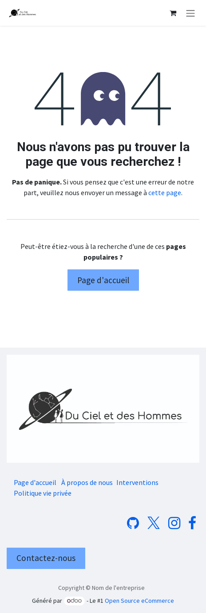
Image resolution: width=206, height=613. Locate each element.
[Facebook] (192, 523)
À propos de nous (87, 482)
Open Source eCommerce (139, 601)
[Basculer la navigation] (190, 13)
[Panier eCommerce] (173, 13)
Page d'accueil (103, 280)
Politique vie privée (42, 493)
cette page (164, 192)
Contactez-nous (45, 558)
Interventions (137, 482)
